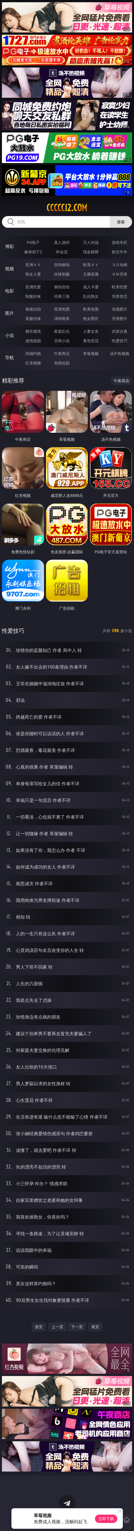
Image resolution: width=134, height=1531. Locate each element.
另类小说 (62, 340)
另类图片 (119, 318)
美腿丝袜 (33, 318)
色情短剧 (62, 363)
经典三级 (62, 296)
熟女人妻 (33, 274)
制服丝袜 (33, 296)
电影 (9, 291)
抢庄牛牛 (119, 251)
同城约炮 (33, 353)
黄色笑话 (91, 340)
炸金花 (62, 251)
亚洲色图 (62, 309)
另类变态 (119, 296)
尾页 (95, 1326)
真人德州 (62, 242)
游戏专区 (119, 242)
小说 (9, 335)
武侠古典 (119, 331)
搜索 (121, 221)
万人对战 (91, 242)
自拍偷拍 (62, 264)
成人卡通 (91, 286)
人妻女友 (91, 331)
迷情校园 (33, 340)
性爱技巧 (119, 340)
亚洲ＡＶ (33, 264)
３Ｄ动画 (119, 264)
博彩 (9, 246)
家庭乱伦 (62, 331)
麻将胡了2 (33, 251)
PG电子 (33, 242)
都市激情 (33, 331)
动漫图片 (119, 309)
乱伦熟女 (91, 296)
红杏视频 (33, 363)
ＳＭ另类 (119, 274)
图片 (9, 313)
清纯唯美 (62, 318)
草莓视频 (91, 353)
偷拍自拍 (62, 286)
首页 (39, 1326)
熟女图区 (91, 318)
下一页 (77, 1326)
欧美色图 (91, 309)
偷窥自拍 (33, 309)
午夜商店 (62, 353)
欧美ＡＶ (91, 264)
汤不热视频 (119, 353)
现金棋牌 (91, 251)
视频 (9, 269)
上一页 (57, 1326)
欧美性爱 (119, 286)
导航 (9, 357)
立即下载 (106, 1518)
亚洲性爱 (33, 286)
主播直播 (91, 274)
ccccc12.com (67, 207)
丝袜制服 (62, 274)
